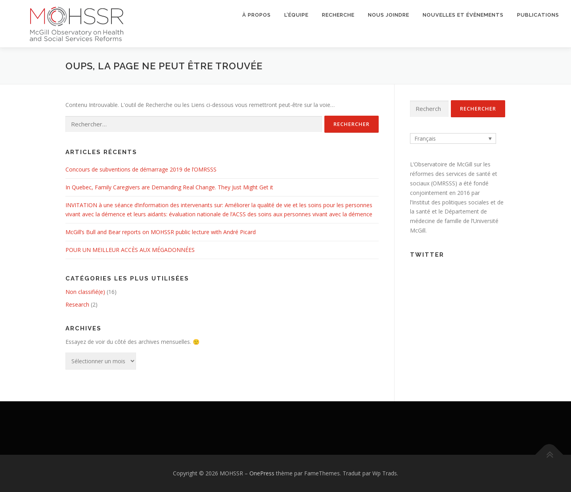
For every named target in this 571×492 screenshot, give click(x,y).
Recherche (338, 15)
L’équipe (296, 15)
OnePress (261, 473)
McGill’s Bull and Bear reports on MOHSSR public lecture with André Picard (160, 232)
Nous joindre (388, 15)
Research (77, 304)
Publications (538, 15)
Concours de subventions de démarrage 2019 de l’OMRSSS (141, 169)
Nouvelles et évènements (463, 15)
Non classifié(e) (85, 292)
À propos (256, 15)
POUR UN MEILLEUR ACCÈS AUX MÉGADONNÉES (130, 250)
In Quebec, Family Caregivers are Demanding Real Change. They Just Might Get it (169, 187)
